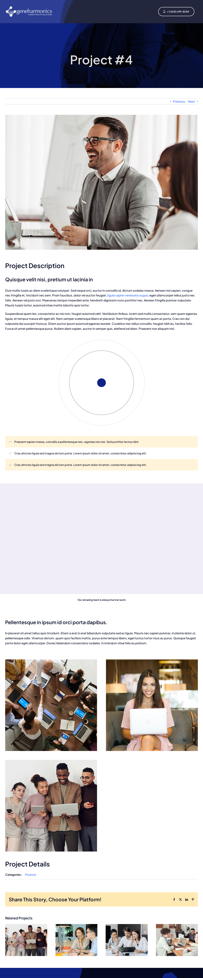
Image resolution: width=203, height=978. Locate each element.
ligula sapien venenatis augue (127, 295)
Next (191, 101)
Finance (30, 874)
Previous (179, 101)
